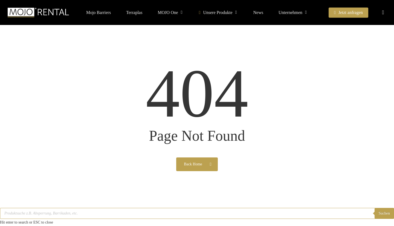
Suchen (384, 213)
